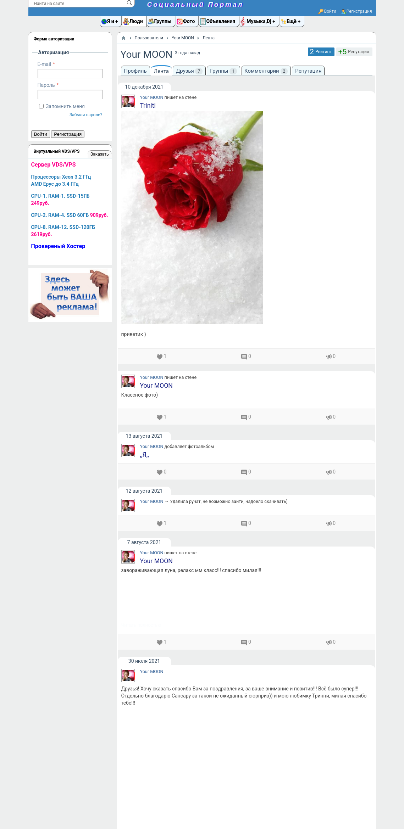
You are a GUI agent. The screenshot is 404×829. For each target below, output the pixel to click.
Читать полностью (141, 150)
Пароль (46, 85)
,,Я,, (144, 265)
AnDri (147, 652)
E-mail (44, 64)
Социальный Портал (195, 4)
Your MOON (152, 97)
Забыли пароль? (86, 114)
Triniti (148, 105)
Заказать (99, 154)
